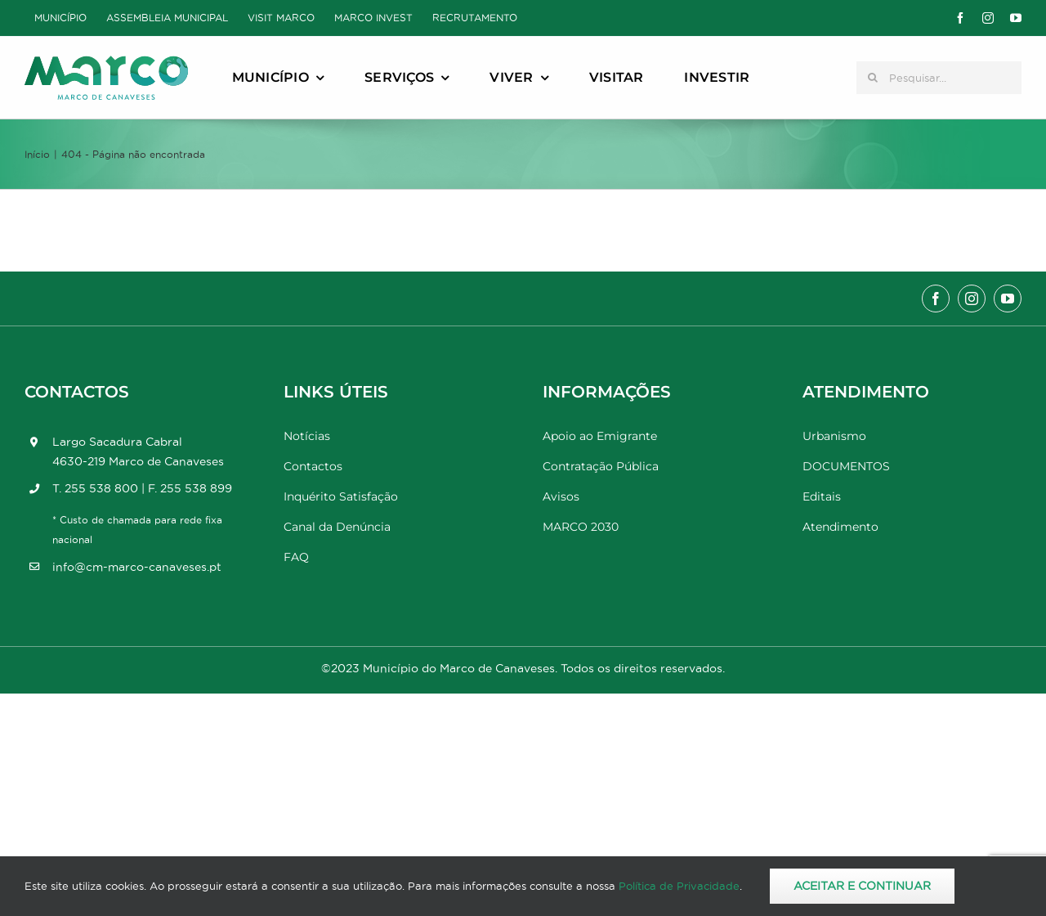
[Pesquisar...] (938, 77)
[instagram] (988, 18)
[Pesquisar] (872, 77)
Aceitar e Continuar (862, 885)
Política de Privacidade (679, 885)
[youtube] (1015, 18)
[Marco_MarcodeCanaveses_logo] (106, 62)
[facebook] (960, 18)
